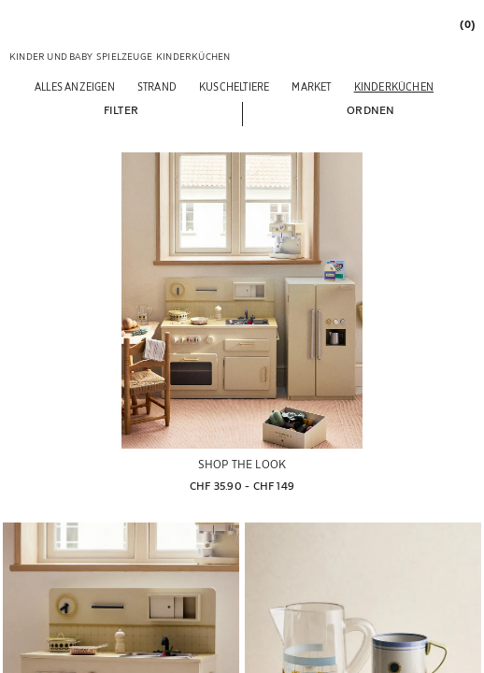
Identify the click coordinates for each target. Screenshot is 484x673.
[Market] (311, 86)
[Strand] (157, 86)
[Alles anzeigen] (75, 86)
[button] (121, 109)
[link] (466, 24)
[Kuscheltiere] (234, 86)
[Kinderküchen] (394, 86)
